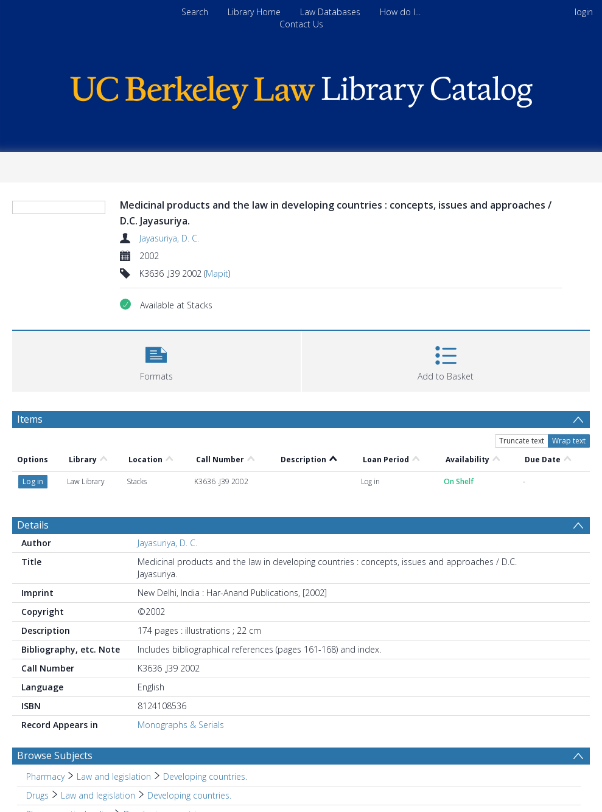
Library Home (254, 12)
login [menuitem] (584, 12)
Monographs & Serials (181, 724)
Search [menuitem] (194, 12)
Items (30, 419)
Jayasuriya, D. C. (169, 238)
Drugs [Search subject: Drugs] (37, 795)
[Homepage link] (301, 89)
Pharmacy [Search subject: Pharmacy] (45, 776)
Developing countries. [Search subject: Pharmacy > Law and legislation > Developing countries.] (205, 776)
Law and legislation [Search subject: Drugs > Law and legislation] (98, 795)
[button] (156, 360)
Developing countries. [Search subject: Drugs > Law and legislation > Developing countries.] (189, 795)
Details (33, 525)
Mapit (217, 273)
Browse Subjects (55, 755)
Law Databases (330, 12)
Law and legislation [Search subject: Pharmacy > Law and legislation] (114, 776)
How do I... (400, 12)
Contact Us (301, 24)
